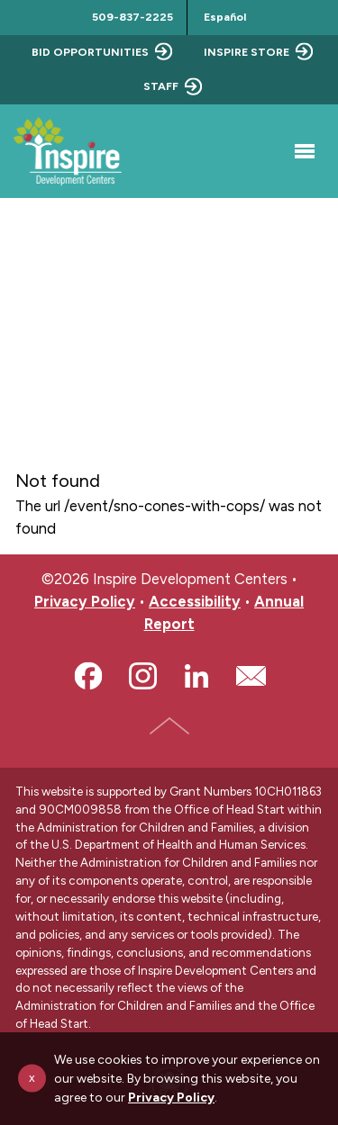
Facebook (88, 675)
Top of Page (169, 725)
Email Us (250, 675)
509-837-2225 (132, 16)
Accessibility (195, 601)
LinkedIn (196, 675)
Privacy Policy (84, 601)
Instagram (142, 675)
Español (225, 16)
